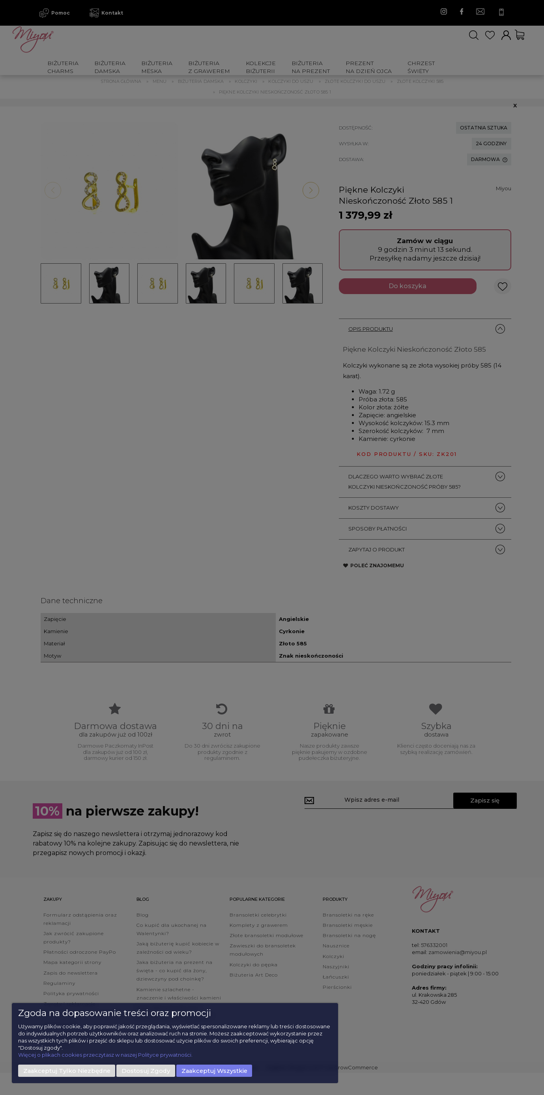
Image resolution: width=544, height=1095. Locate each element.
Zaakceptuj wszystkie (214, 1070)
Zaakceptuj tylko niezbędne (66, 1070)
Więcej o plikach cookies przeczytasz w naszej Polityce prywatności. (105, 1055)
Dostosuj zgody (146, 1070)
